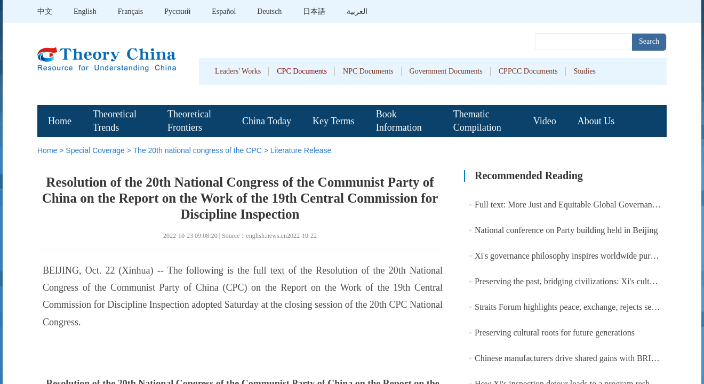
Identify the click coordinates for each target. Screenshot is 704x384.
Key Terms (334, 121)
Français (130, 11)
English (85, 11)
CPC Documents (302, 71)
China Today (266, 121)
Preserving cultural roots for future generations (555, 332)
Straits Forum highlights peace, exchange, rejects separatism (578, 306)
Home (59, 121)
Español (224, 11)
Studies (585, 71)
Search (649, 41)
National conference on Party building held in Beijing (566, 230)
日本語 (314, 11)
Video (544, 121)
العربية (357, 11)
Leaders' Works (238, 71)
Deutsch (269, 11)
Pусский (177, 11)
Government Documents (446, 71)
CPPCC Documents (528, 71)
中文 (44, 11)
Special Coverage (95, 150)
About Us (596, 121)
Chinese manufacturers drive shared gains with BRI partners (578, 358)
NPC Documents (368, 71)
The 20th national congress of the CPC (197, 150)
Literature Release (300, 150)
